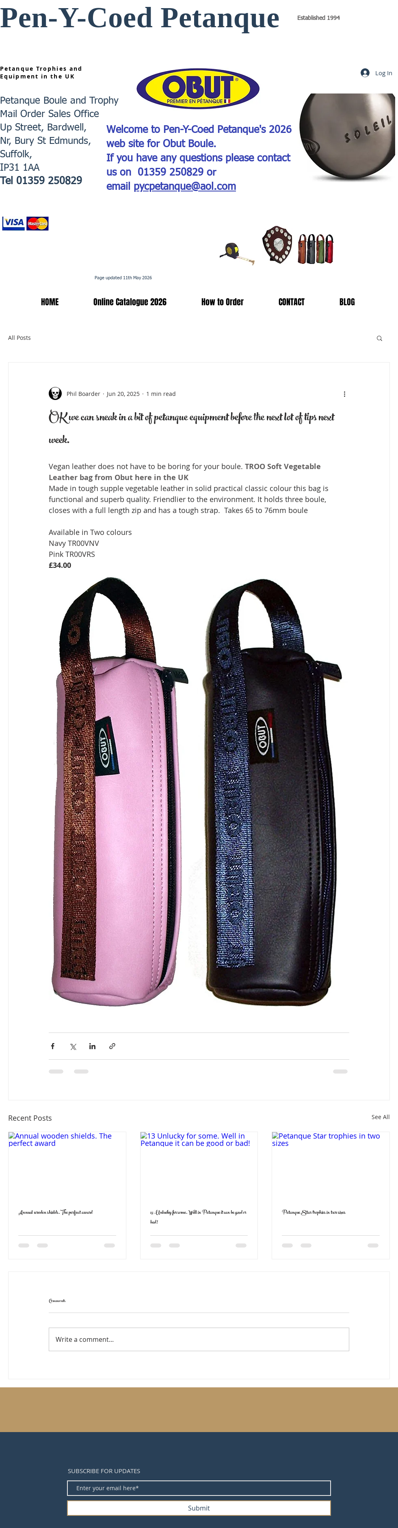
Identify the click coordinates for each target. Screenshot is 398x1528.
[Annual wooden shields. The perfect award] (67, 1165)
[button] (119, 302)
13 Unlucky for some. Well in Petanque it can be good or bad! (198, 1218)
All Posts (19, 337)
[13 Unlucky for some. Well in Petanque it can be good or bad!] (199, 1165)
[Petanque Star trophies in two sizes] (330, 1165)
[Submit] (199, 1508)
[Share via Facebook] (52, 1046)
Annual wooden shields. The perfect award (55, 1213)
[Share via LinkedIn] (92, 1046)
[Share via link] (112, 1046)
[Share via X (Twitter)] (72, 1046)
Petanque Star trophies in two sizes (314, 1213)
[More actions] (344, 393)
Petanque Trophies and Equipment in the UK (41, 72)
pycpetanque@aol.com (185, 187)
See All (381, 1117)
